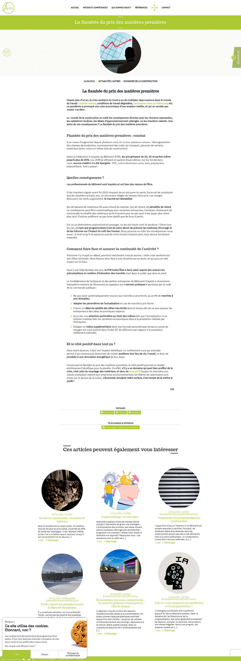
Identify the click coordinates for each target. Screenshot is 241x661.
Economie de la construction (140, 81)
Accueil (75, 7)
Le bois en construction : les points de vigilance (62, 520)
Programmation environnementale (179, 514)
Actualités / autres (109, 81)
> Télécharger (51, 540)
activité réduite (87, 103)
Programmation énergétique (62, 600)
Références (141, 7)
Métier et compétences (95, 7)
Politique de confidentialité (73, 654)
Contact (166, 7)
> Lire (40, 540)
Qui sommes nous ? (121, 7)
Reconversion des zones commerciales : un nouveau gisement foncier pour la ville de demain (120, 603)
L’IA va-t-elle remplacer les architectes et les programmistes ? (179, 604)
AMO (73, 598)
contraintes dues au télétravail (150, 103)
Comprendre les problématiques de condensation (179, 519)
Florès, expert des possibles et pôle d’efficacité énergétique (62, 606)
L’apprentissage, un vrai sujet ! (120, 517)
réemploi (134, 371)
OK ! (16, 654)
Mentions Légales (47, 658)
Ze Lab (154, 7)
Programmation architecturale (121, 596)
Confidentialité (66, 658)
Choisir (44, 654)
